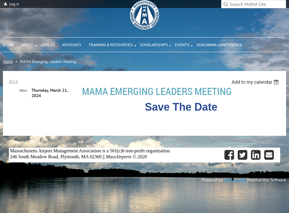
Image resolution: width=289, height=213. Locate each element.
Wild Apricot (235, 180)
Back (13, 81)
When (23, 90)
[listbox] (255, 82)
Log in (14, 4)
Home (8, 61)
